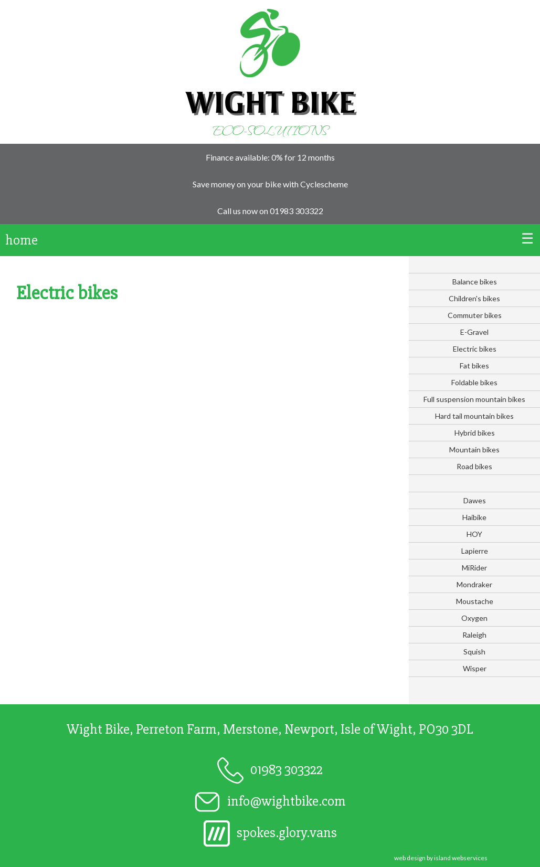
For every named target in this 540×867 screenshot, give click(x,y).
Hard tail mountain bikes (474, 415)
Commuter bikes (475, 315)
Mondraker (474, 584)
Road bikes (474, 466)
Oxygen (474, 618)
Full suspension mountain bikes (474, 399)
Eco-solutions (270, 130)
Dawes (474, 500)
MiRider (474, 567)
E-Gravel (474, 331)
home (21, 240)
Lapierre (474, 550)
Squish (474, 651)
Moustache (474, 601)
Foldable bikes (474, 382)
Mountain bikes (474, 449)
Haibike (474, 517)
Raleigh (474, 634)
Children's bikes (474, 298)
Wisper (474, 668)
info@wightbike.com (270, 801)
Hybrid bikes (474, 432)
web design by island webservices (441, 858)
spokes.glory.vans (270, 832)
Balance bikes (474, 281)
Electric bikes (474, 348)
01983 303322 (296, 211)
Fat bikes (474, 365)
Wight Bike (270, 102)
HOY (474, 534)
